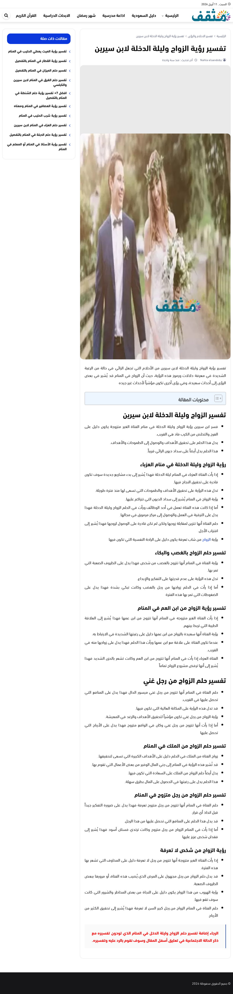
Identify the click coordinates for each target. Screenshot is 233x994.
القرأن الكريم (26, 15)
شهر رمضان (86, 15)
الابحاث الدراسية (56, 15)
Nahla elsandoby (211, 59)
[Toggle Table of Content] (216, 398)
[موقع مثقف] (211, 14)
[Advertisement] (155, 99)
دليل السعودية (144, 15)
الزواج (206, 539)
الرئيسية (172, 15)
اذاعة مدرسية (113, 15)
